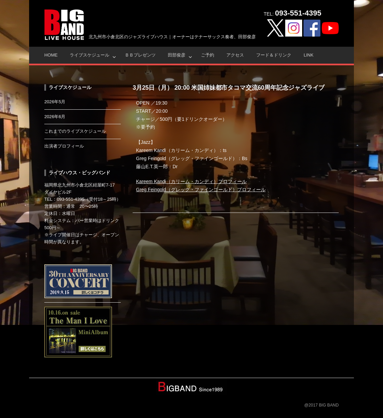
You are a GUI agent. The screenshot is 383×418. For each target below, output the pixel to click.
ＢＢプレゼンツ (140, 55)
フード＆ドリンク (273, 55)
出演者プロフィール (64, 146)
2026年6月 (55, 116)
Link (308, 55)
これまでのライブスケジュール (75, 131)
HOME (51, 55)
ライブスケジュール (89, 55)
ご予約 (207, 55)
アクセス (235, 55)
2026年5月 (55, 101)
